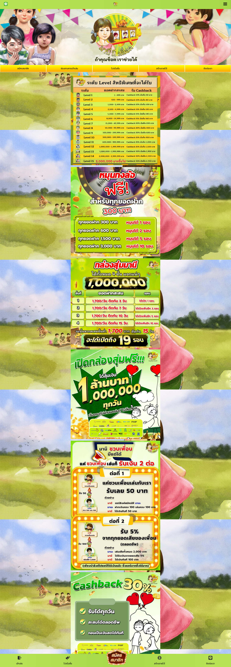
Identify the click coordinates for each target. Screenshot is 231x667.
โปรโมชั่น (115, 68)
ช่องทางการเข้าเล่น (69, 68)
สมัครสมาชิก (23, 68)
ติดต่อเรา (208, 68)
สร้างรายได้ (161, 68)
